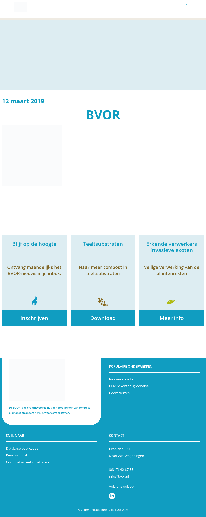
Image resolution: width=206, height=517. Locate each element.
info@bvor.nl (119, 476)
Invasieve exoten (122, 379)
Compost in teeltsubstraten (27, 462)
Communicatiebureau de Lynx (101, 510)
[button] (186, 6)
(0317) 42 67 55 (121, 469)
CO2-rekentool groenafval (129, 386)
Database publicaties (22, 448)
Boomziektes (119, 393)
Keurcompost (16, 455)
